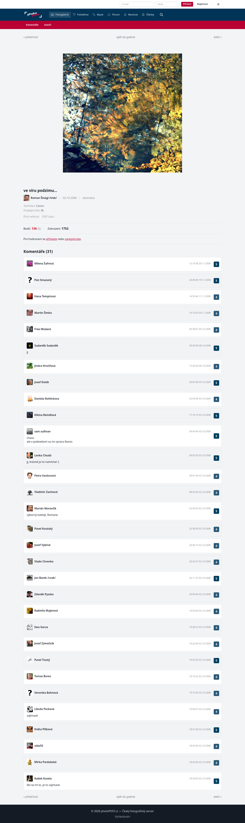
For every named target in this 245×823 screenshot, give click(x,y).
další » (218, 37)
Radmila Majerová (46, 610)
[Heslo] (167, 4)
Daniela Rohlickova (46, 398)
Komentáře (32, 24)
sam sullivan (42, 431)
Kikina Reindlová (45, 415)
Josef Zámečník (44, 643)
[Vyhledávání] (161, 15)
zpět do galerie (125, 37)
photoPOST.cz (109, 811)
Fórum (114, 14)
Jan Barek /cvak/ (44, 578)
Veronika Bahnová (46, 693)
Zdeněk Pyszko (44, 594)
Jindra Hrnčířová (44, 366)
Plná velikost (31, 216)
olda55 (38, 746)
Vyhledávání (122, 816)
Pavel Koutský (43, 528)
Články (148, 14)
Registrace (202, 4)
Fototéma (80, 14)
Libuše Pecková (44, 709)
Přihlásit (187, 4)
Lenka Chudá (42, 455)
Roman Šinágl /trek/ (44, 198)
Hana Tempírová (45, 296)
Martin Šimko (43, 313)
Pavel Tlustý (42, 660)
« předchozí (30, 37)
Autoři (47, 24)
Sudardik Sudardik (46, 345)
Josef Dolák (41, 382)
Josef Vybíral (42, 545)
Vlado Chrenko (43, 561)
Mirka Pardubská (45, 762)
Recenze (131, 14)
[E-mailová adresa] (137, 4)
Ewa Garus (41, 627)
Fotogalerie (60, 14)
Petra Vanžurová (45, 475)
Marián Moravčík (45, 508)
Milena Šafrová (44, 263)
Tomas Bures (42, 676)
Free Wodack (42, 329)
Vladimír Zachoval (46, 492)
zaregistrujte (73, 239)
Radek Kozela (43, 778)
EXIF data (48, 216)
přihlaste (51, 239)
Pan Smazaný (43, 280)
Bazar (98, 14)
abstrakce (89, 198)
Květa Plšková (43, 729)
